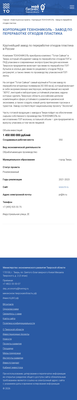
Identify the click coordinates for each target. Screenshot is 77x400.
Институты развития (13, 358)
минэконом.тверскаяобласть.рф (20, 293)
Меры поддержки (12, 353)
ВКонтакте (8, 304)
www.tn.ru (63, 187)
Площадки (8, 348)
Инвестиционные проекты (16, 334)
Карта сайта (9, 318)
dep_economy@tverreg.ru (16, 288)
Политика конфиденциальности (19, 323)
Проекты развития (12, 343)
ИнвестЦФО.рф (11, 298)
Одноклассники (11, 309)
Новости (7, 339)
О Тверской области (13, 329)
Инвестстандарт (11, 362)
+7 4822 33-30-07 (11, 284)
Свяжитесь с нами (12, 313)
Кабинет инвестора (13, 367)
